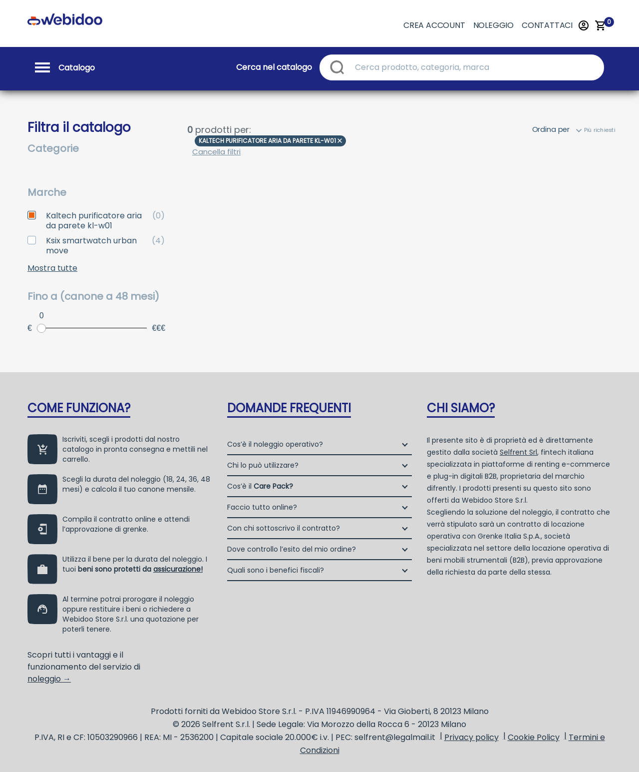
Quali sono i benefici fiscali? (275, 570)
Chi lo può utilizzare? (263, 465)
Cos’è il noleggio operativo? (275, 444)
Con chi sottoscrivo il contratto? (283, 528)
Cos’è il (260, 486)
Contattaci (547, 25)
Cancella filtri (216, 151)
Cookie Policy (534, 737)
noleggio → (49, 679)
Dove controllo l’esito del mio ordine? (291, 549)
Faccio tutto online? (262, 507)
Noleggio (493, 25)
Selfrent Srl (518, 452)
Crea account (434, 25)
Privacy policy (471, 737)
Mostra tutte (52, 268)
